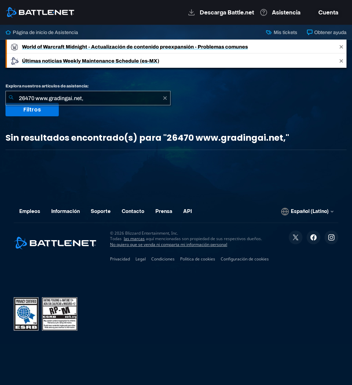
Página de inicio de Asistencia (42, 32)
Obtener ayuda (326, 32)
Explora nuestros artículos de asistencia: (47, 86)
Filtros (32, 110)
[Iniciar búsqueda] (11, 98)
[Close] (341, 47)
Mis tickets (281, 32)
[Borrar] (165, 98)
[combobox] (88, 98)
